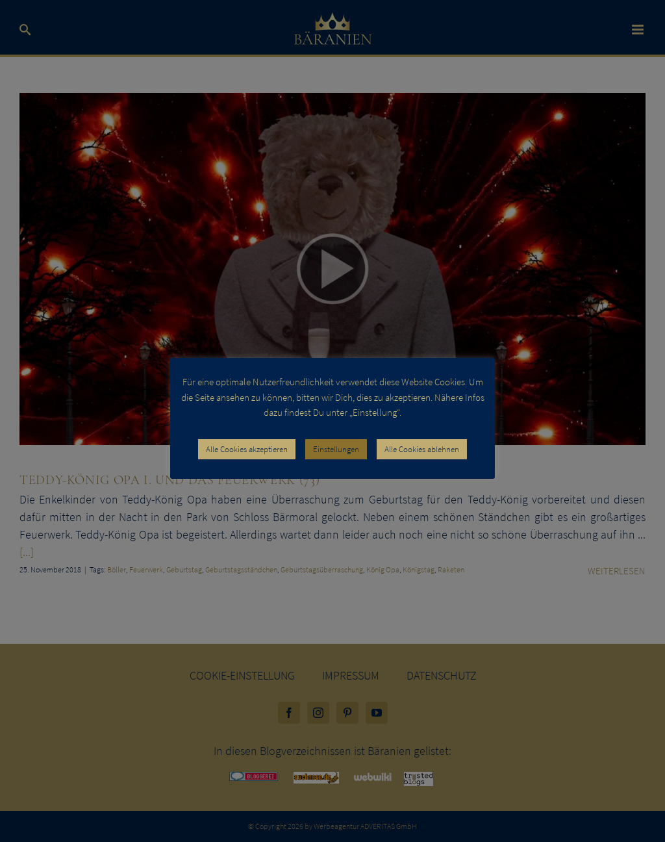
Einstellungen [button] (336, 449)
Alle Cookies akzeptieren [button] (247, 449)
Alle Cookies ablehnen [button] (421, 449)
